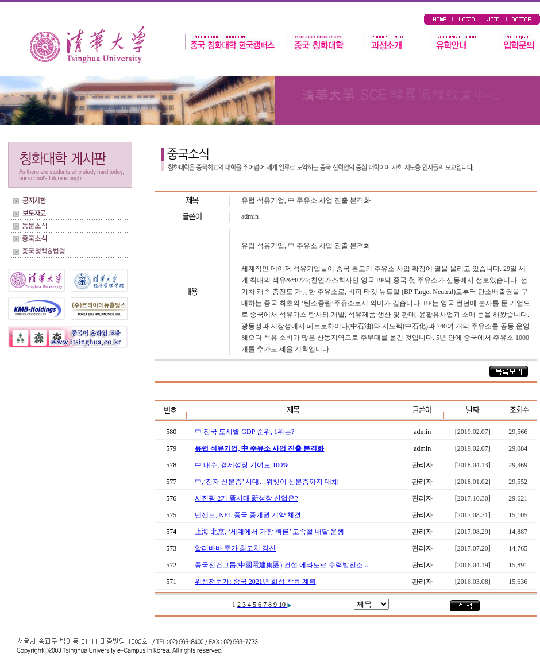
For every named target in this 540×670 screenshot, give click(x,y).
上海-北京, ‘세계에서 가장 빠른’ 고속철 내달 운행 (269, 532)
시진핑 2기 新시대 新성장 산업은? (246, 498)
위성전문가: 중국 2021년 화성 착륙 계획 (255, 582)
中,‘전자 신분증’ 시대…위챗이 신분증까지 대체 (266, 482)
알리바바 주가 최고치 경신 (235, 548)
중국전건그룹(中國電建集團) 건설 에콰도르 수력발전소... (281, 565)
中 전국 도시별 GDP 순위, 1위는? (244, 432)
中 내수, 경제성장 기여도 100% (241, 465)
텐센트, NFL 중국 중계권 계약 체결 (247, 515)
